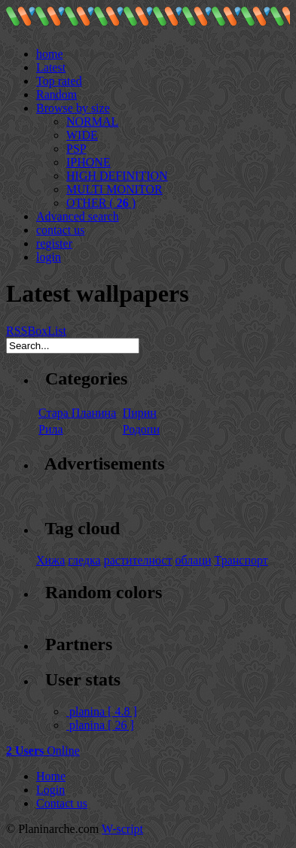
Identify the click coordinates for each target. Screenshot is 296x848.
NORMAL (92, 121)
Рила (50, 429)
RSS (16, 330)
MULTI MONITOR (114, 189)
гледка (84, 560)
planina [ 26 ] (100, 725)
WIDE (82, 135)
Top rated (59, 80)
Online (43, 750)
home (49, 53)
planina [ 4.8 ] (101, 711)
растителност (138, 560)
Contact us (61, 803)
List (56, 330)
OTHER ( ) (101, 202)
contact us (60, 229)
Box (37, 330)
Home (51, 776)
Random (56, 94)
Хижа (50, 560)
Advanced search (77, 216)
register (54, 243)
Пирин (140, 412)
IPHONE (88, 162)
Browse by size (73, 108)
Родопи (141, 429)
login (48, 257)
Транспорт (241, 560)
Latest (51, 67)
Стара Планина (77, 412)
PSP (76, 148)
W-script (122, 828)
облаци (193, 560)
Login (50, 789)
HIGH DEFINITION (117, 175)
